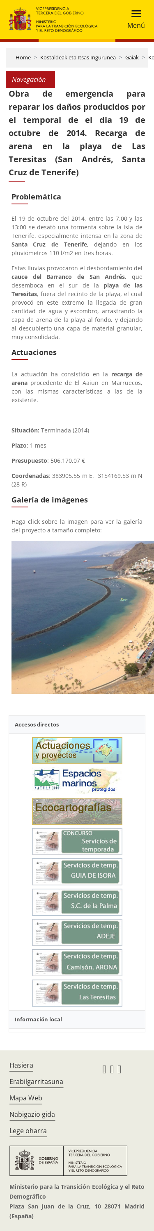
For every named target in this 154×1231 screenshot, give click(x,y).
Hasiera (21, 1065)
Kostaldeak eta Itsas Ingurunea (78, 57)
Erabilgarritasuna (36, 1081)
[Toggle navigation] (133, 19)
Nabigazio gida (32, 1114)
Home (23, 57)
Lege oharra (28, 1130)
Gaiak (132, 57)
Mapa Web (25, 1097)
